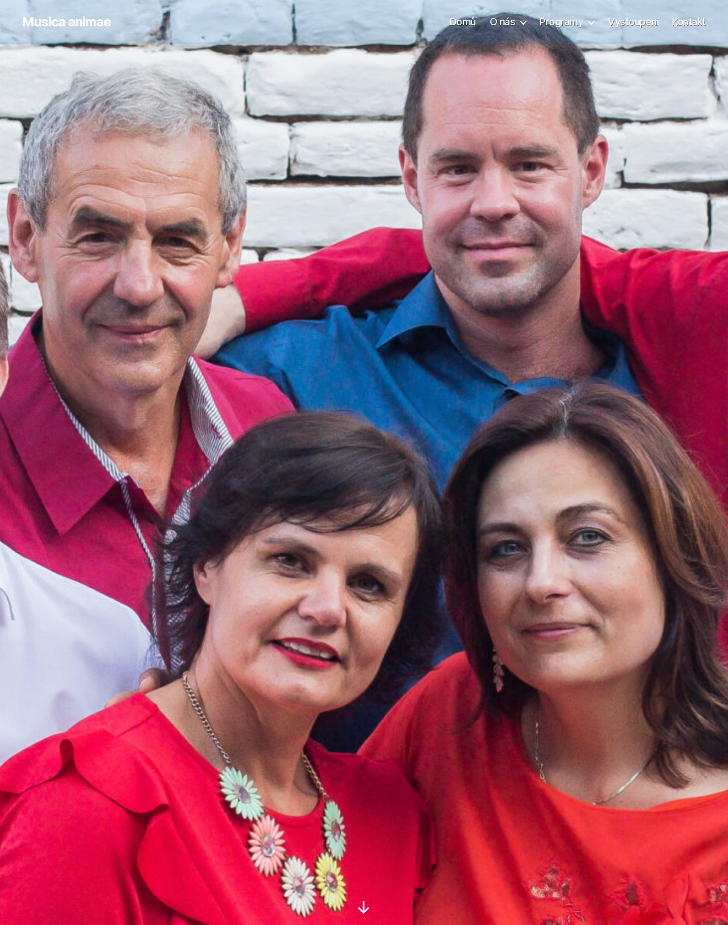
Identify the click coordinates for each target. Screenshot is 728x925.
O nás (503, 21)
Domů (463, 21)
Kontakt (689, 21)
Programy (561, 21)
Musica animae (66, 22)
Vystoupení (633, 21)
